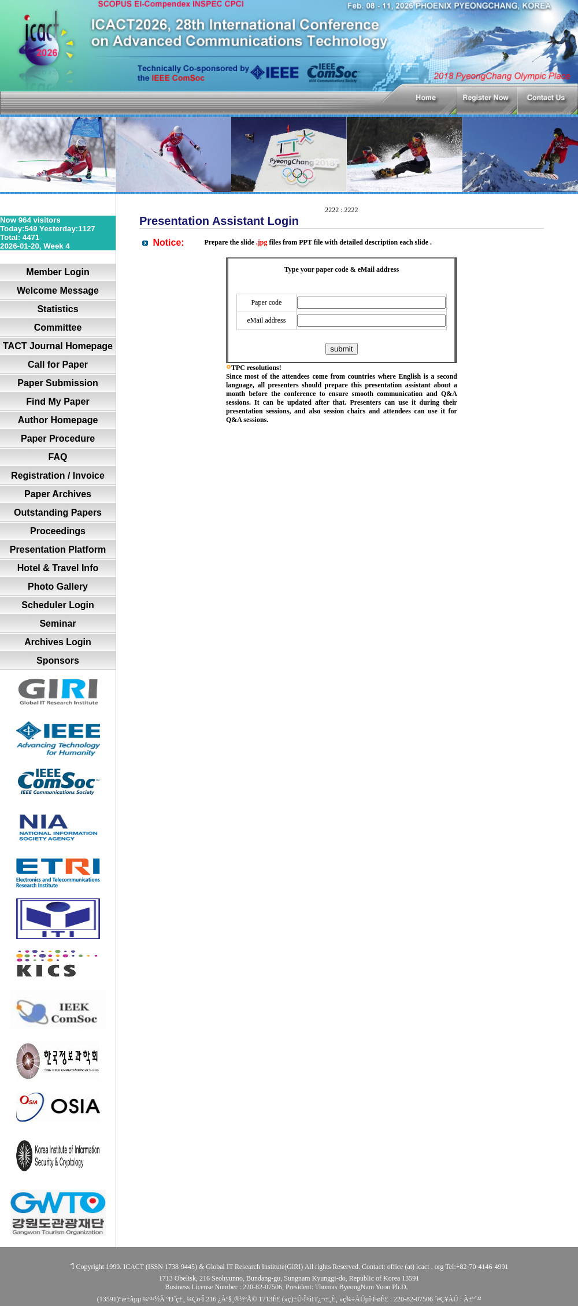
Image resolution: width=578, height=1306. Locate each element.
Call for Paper (58, 364)
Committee (58, 327)
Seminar (57, 623)
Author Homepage (58, 420)
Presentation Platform (58, 549)
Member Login (57, 272)
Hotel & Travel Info (57, 568)
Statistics (57, 309)
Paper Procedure (58, 438)
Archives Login (57, 642)
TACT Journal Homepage (58, 346)
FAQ (58, 457)
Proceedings (58, 531)
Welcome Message (58, 290)
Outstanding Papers (58, 512)
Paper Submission (57, 383)
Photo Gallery (58, 586)
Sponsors (57, 660)
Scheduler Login (57, 605)
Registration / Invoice (58, 475)
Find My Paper (57, 401)
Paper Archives (57, 494)
